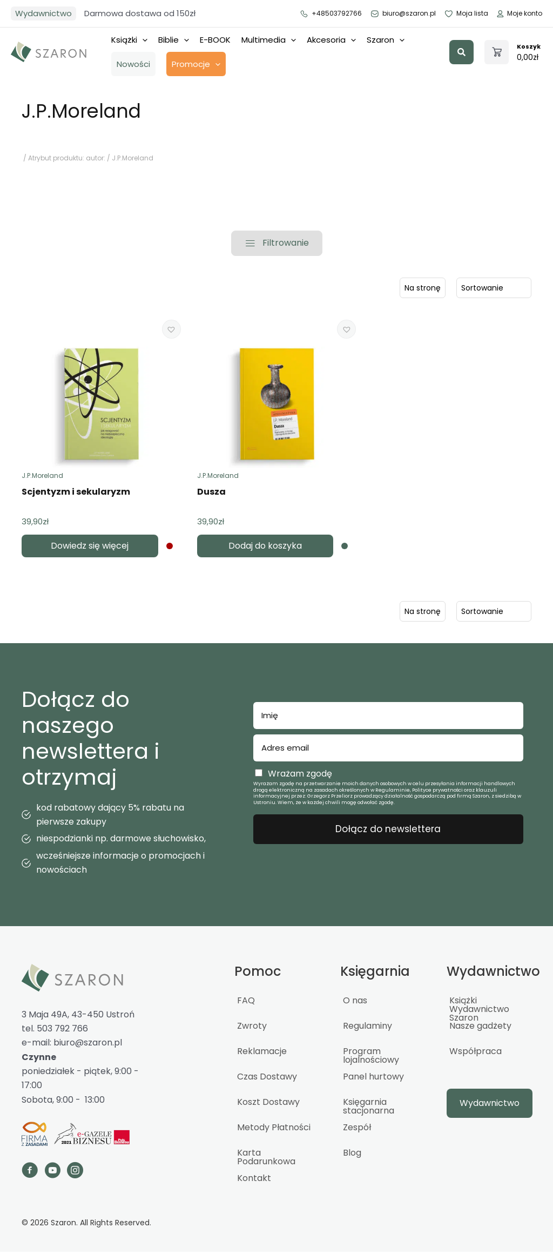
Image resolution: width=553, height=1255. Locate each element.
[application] (142, 40)
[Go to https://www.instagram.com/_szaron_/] (75, 1175)
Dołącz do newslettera (388, 832)
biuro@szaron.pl (403, 13)
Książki (129, 40)
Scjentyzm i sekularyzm (76, 495)
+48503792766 (330, 13)
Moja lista (466, 13)
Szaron (385, 40)
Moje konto (519, 13)
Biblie (173, 40)
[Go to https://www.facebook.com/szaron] (30, 1175)
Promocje (196, 64)
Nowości (133, 64)
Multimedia (268, 40)
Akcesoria (331, 40)
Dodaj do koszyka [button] (265, 549)
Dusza (211, 495)
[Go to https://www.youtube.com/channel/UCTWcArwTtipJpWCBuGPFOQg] (52, 1175)
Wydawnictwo (43, 13)
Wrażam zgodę (300, 777)
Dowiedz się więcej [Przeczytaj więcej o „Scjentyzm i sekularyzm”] (90, 549)
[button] (461, 52)
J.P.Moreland (42, 478)
